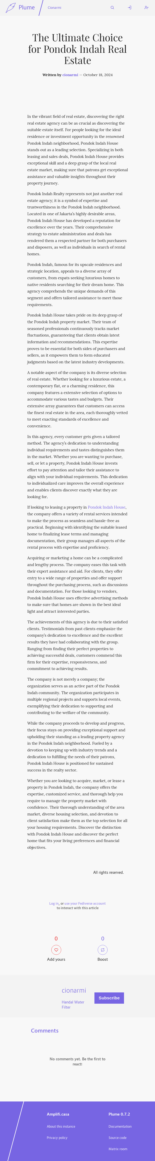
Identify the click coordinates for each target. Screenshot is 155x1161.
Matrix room (118, 1149)
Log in (54, 904)
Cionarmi (54, 8)
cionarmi (70, 75)
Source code (117, 1138)
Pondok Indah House (106, 507)
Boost (103, 954)
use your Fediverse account (85, 904)
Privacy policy (57, 1138)
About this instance (61, 1127)
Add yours (56, 954)
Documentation (120, 1127)
